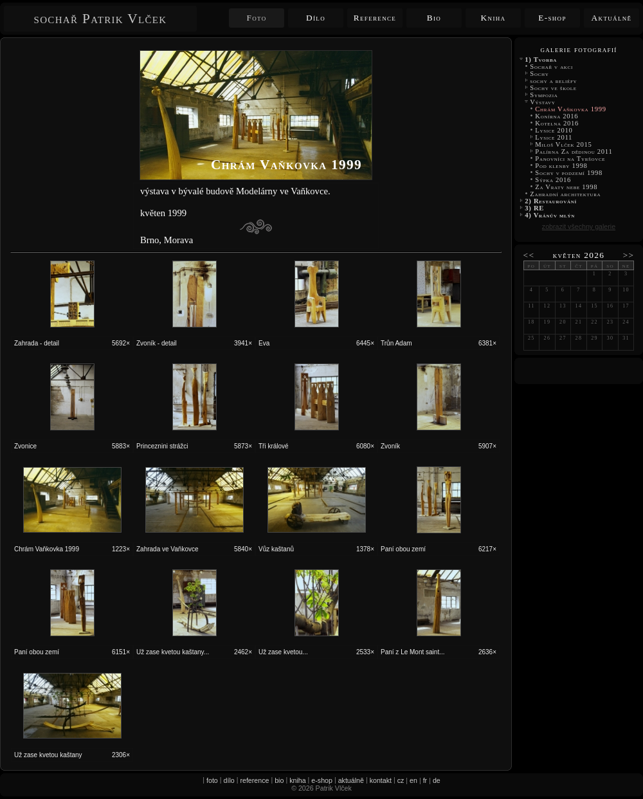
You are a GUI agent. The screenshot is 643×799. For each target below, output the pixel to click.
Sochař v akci (551, 66)
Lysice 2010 (554, 130)
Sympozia (544, 94)
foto (212, 780)
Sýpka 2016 (553, 179)
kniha (297, 780)
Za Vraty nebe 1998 (566, 186)
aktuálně (351, 780)
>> (629, 255)
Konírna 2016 (557, 116)
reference (254, 780)
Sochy (539, 73)
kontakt (381, 780)
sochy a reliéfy (553, 80)
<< (529, 255)
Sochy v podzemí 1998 (568, 172)
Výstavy (542, 102)
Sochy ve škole (553, 87)
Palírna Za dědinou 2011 (574, 151)
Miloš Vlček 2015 (563, 144)
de (436, 780)
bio (279, 780)
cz (400, 780)
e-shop (321, 780)
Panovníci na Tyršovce (570, 158)
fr (425, 780)
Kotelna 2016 (557, 123)
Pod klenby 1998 (561, 165)
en (413, 780)
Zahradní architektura (565, 193)
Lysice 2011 (553, 137)
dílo (229, 780)
